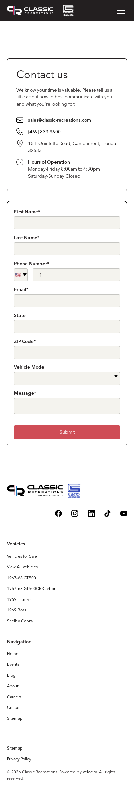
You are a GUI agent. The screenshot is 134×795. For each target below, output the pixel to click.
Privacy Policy (19, 759)
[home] (40, 10)
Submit (67, 432)
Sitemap (15, 718)
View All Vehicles (22, 566)
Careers (14, 696)
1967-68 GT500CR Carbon (32, 588)
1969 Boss (16, 609)
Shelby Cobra (20, 620)
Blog (11, 675)
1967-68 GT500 (21, 577)
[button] (120, 10)
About (13, 685)
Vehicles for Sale (22, 556)
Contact (14, 707)
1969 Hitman (19, 599)
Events (13, 664)
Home (13, 653)
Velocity (90, 771)
